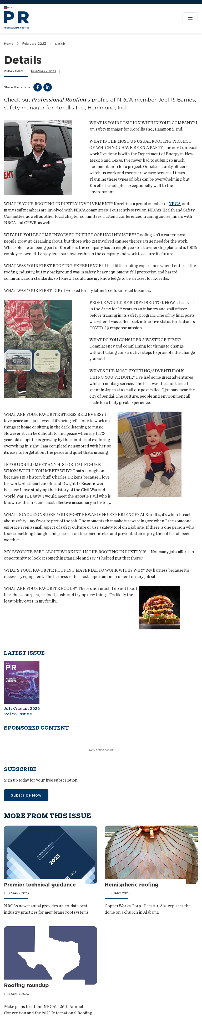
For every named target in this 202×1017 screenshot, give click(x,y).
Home (8, 43)
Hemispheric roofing (132, 884)
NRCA (175, 203)
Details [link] (60, 43)
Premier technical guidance (40, 884)
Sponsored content (36, 728)
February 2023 (34, 43)
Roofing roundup (26, 985)
